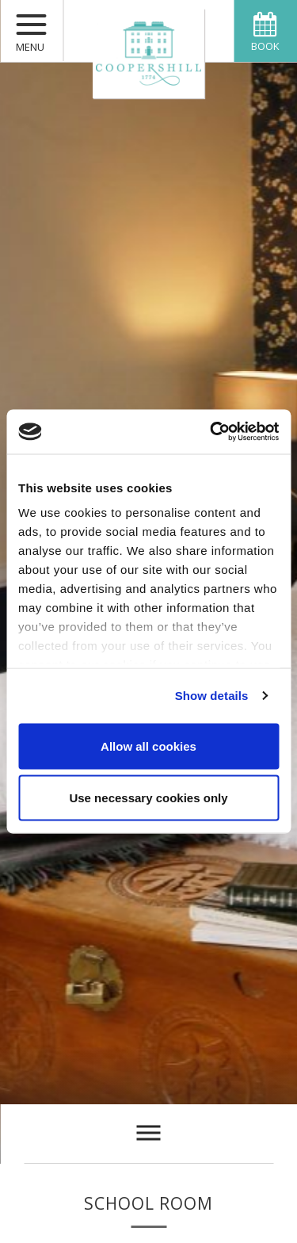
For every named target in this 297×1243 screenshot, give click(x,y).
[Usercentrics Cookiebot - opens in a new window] (211, 432)
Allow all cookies (148, 745)
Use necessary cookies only (148, 798)
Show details (212, 695)
